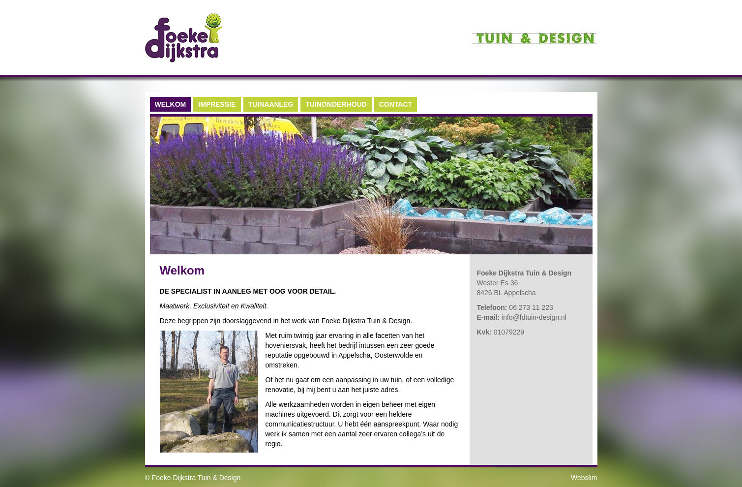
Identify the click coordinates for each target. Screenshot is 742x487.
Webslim (584, 478)
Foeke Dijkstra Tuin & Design (196, 478)
